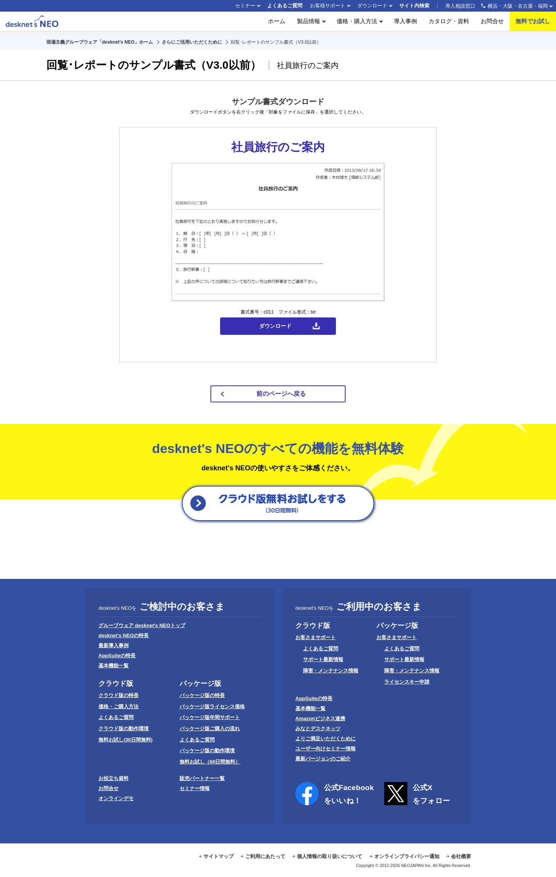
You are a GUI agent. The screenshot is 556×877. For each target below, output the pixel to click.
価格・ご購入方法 (118, 706)
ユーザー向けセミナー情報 (325, 748)
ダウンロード (372, 5)
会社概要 (461, 856)
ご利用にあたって (265, 856)
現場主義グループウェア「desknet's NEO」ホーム (99, 42)
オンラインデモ (116, 798)
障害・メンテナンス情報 (330, 670)
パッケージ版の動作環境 (207, 750)
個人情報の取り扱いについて (329, 856)
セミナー (245, 5)
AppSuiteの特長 (117, 655)
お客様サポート (327, 5)
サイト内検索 (414, 5)
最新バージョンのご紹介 (323, 759)
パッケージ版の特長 (202, 695)
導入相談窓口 (496, 6)
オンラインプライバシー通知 (406, 856)
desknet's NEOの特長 (123, 635)
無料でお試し (532, 23)
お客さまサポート (315, 637)
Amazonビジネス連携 (320, 718)
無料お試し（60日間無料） (210, 762)
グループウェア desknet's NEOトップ (141, 625)
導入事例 (405, 23)
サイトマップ (218, 856)
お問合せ (492, 23)
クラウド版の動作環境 (123, 728)
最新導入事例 (113, 645)
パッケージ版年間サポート (210, 717)
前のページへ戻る (281, 393)
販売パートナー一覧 (202, 778)
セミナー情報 (195, 788)
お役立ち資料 (113, 778)
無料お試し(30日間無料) (125, 740)
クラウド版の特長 (118, 695)
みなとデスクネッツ (318, 728)
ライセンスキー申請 (406, 682)
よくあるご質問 (284, 5)
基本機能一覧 (113, 665)
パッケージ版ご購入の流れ (210, 728)
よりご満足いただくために (325, 738)
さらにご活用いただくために (192, 42)
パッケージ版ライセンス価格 (212, 706)
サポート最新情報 (323, 659)
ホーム (276, 23)
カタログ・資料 (449, 23)
